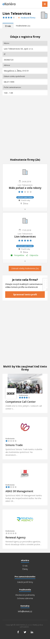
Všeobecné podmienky (25, 595)
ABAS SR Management (19, 491)
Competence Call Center (20, 402)
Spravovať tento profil (25, 294)
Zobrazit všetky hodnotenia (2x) (25, 268)
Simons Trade (14, 445)
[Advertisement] (25, 124)
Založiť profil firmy (25, 582)
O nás (8, 26)
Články (25, 569)
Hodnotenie (23, 25)
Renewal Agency (15, 537)
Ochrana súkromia (25, 598)
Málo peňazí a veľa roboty (25, 188)
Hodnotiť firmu (26, 17)
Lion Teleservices (25, 185)
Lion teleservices (25, 236)
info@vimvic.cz (25, 611)
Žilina (25, 203)
